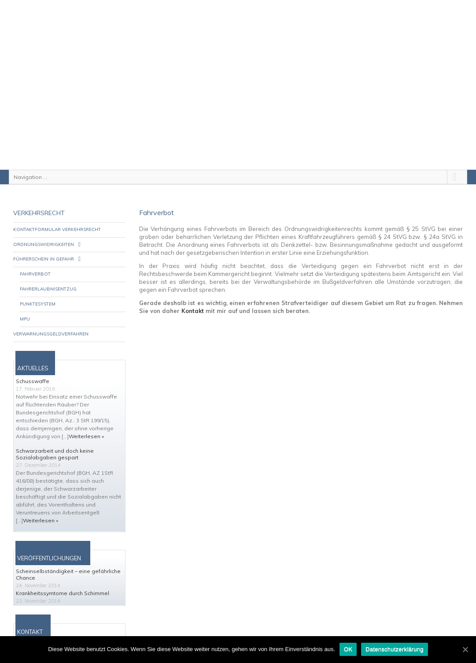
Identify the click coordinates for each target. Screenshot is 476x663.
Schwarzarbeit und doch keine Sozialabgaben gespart (55, 442)
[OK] (465, 649)
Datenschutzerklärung (394, 649)
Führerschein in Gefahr (43, 247)
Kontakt (192, 299)
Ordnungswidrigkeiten (43, 233)
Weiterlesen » (86, 424)
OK (348, 649)
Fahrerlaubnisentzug (48, 277)
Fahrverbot (35, 262)
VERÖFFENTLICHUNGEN (49, 546)
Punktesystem (37, 292)
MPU (25, 307)
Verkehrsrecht (39, 201)
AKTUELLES (32, 356)
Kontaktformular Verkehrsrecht (57, 218)
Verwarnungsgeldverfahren (51, 322)
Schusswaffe (32, 369)
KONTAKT (30, 620)
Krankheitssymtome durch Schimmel (62, 581)
